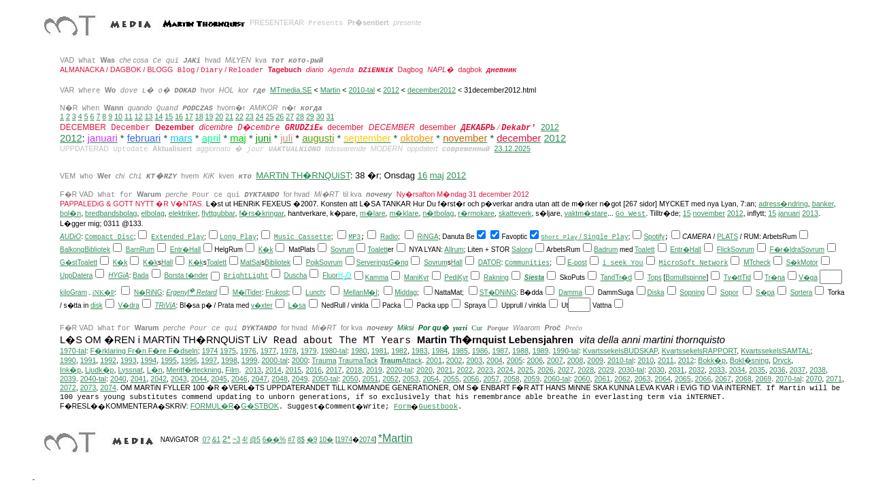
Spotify (654, 236)
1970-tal (73, 351)
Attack (401, 360)
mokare (482, 213)
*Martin (395, 438)
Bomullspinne (685, 277)
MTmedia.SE (291, 90)
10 (118, 116)
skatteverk (515, 213)
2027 (566, 370)
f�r (245, 213)
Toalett (377, 249)
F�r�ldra (785, 249)
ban (818, 204)
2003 (474, 360)
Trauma (324, 360)
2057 (491, 379)
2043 (179, 379)
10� (326, 439)
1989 (541, 351)
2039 (68, 379)
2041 (139, 379)
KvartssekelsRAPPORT (699, 351)
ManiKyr (416, 277)
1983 (420, 351)
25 (270, 116)
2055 (451, 379)
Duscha (295, 275)
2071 (834, 379)
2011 (666, 360)
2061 (602, 379)
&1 (216, 439)
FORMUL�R (212, 406)
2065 (683, 379)
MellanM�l (360, 292)
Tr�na (775, 277)
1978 (288, 351)
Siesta (534, 277)
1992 (108, 360)
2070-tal (788, 379)
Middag (406, 292)
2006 (534, 360)
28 (300, 116)
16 (179, 116)
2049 (300, 379)
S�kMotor (802, 262)
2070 (814, 379)
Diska (656, 292)
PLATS (727, 236)
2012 (391, 90)
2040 (118, 379)
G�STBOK (259, 406)
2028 (585, 370)
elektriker (183, 213)
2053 (411, 379)
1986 (480, 351)
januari (789, 213)
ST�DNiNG (498, 292)
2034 (737, 370)
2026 (545, 370)
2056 (471, 379)
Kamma (376, 277)
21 (229, 116)
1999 (249, 360)
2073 (88, 387)
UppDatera (76, 275)
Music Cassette (302, 237)
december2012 (431, 90)
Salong (522, 249)
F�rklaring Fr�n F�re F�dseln (143, 351)
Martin (330, 90)
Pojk (312, 262)
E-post (577, 262)
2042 (158, 379)
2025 (525, 370)
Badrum (606, 249)
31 (330, 116)
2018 (354, 370)
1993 (128, 360)
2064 (662, 379)
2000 (300, 360)
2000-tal (274, 360)
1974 (210, 351)
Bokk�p (712, 360)
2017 (334, 370)
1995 (169, 360)
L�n (155, 370)
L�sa (297, 305)
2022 (465, 370)
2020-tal (399, 370)
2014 (273, 370)
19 (209, 116)
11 (128, 116)
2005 (515, 360)
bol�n (70, 213)
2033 (717, 370)
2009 (595, 360)
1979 (309, 351)
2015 (294, 370)
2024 (505, 370)
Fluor (330, 275)
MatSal (250, 262)
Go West (631, 214)
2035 (757, 370)
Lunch (314, 292)
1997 (209, 360)
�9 (312, 439)
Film (232, 370)
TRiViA (165, 305)
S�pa (765, 292)
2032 (696, 370)
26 (279, 116)
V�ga (808, 277)
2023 (485, 370)
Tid (746, 277)
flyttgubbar (218, 213)
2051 (371, 379)
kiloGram (73, 292)
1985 (460, 351)
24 (260, 116)
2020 (424, 370)
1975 (228, 351)
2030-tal (631, 370)
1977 (269, 351)
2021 (445, 370)
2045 (219, 379)
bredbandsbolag (111, 213)
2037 (798, 370)
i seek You (623, 263)
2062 (622, 379)
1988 (520, 351)
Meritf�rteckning (193, 370)
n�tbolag (438, 213)
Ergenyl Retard (191, 292)
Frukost (276, 292)
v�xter (262, 305)
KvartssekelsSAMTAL (775, 351)
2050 (350, 379)
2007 (555, 360)
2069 (764, 379)
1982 (399, 351)
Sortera (801, 292)
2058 (511, 379)
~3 (236, 439)
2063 (643, 379)
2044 (199, 379)
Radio (389, 236)
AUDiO (70, 236)
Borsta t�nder (185, 275)
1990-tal (565, 351)
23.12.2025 (512, 148)
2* (226, 439)
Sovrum (342, 249)
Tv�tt (733, 277)
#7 (291, 439)
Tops (655, 277)
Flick (724, 249)
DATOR (489, 262)
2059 (532, 379)
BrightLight (246, 276)
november (709, 213)
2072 (68, 387)
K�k (265, 249)
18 (199, 116)
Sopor (729, 292)
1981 (379, 351)
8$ (301, 439)
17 (189, 116)
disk (96, 305)
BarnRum (140, 249)
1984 (440, 351)
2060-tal (556, 379)
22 (239, 116)
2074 (108, 387)
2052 (390, 379)
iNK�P (104, 292)
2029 (606, 370)
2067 (723, 379)
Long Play (238, 237)
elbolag (152, 213)
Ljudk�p (99, 370)
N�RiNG (148, 292)
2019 (374, 370)
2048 (279, 379)
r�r (464, 213)
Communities (527, 263)
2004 (494, 360)
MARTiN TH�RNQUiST (303, 175)
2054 (430, 379)
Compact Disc (109, 237)
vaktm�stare (586, 213)
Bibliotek (277, 262)
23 (250, 116)
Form (403, 406)
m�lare (373, 213)
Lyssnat (130, 370)
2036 (777, 370)
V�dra (128, 305)
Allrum (453, 249)
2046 (239, 379)
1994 (149, 360)
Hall (195, 249)
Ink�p (70, 370)
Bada (140, 275)
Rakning (496, 277)
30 (320, 116)
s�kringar (267, 213)
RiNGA (428, 236)
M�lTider (247, 292)
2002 (454, 360)
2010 (645, 360)
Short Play (559, 236)
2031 (677, 370)
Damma (570, 292)
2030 (656, 370)
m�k (398, 213)
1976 (248, 351)
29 (310, 116)
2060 (582, 379)
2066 (703, 379)
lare (413, 213)
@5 (255, 439)
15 (169, 116)
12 (139, 116)
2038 (817, 370)
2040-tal (93, 379)
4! (245, 439)
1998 (229, 360)
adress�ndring (783, 204)
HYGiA (118, 275)
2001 (434, 360)
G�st (69, 262)
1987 (500, 351)
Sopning (692, 292)
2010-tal (362, 90)
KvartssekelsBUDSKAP (620, 351)
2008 (575, 360)
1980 (359, 351)
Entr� (179, 249)
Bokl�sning (749, 360)
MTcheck (756, 262)
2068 (743, 379)
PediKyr (456, 277)
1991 (88, 360)
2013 (810, 213)
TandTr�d (616, 277)
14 (158, 116)
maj (437, 175)
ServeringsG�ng (382, 262)
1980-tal (334, 351)
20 (219, 116)
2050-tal (325, 379)
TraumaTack (358, 360)
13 (149, 116)
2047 (260, 379)
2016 (313, 370)
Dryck (782, 360)
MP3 (354, 237)
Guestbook (438, 406)
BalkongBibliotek (85, 249)
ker (829, 204)
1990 (68, 360)
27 (290, 116)
